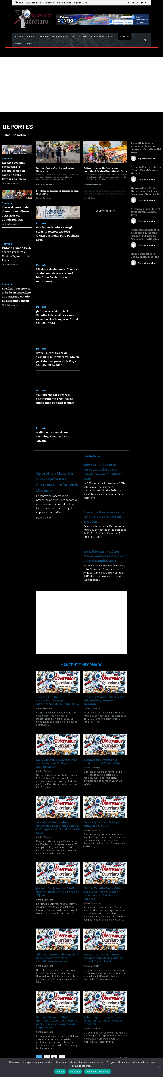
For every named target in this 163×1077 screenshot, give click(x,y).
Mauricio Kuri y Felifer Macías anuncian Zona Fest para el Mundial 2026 (104, 555)
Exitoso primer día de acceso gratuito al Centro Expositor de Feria (105, 169)
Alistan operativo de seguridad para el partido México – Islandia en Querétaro (57, 957)
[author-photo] (134, 158)
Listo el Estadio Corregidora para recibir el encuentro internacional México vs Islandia (103, 893)
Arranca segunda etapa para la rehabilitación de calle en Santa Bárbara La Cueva (14, 170)
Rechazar (75, 1071)
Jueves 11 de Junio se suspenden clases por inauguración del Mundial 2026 (57, 700)
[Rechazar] (158, 1067)
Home (6, 134)
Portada (7, 158)
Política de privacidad (97, 1071)
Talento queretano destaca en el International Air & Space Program (104, 1020)
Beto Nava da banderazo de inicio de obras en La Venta (57, 192)
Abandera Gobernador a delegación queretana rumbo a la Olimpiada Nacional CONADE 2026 (58, 827)
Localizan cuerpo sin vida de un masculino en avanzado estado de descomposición (16, 294)
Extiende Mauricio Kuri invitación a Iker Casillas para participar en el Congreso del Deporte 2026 (57, 1022)
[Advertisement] (81, 84)
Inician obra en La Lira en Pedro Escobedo (55, 169)
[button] (144, 40)
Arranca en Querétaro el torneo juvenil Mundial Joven (103, 761)
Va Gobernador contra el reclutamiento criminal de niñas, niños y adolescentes (55, 398)
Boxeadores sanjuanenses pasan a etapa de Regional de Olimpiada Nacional (103, 957)
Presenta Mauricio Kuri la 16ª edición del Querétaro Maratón (103, 516)
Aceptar (60, 1071)
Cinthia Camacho (10, 183)
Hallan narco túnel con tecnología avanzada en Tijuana (52, 436)
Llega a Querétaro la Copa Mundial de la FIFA (101, 823)
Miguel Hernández (44, 708)
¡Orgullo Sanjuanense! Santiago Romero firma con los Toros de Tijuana (57, 891)
